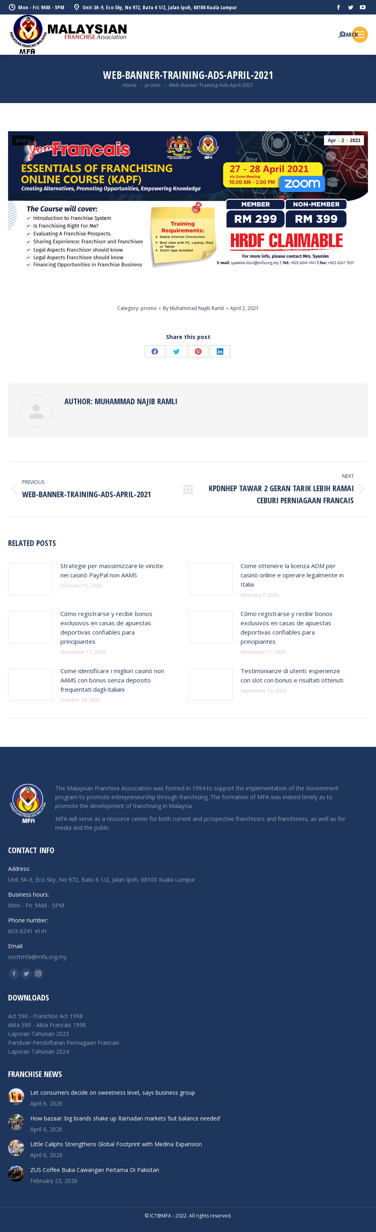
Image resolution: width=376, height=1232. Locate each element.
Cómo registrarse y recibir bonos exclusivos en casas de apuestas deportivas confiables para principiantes (106, 627)
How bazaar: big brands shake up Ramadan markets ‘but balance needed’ (125, 1118)
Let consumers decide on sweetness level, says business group (112, 1092)
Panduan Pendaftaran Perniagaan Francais (63, 1042)
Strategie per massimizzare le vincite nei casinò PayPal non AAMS (111, 570)
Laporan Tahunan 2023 (38, 1034)
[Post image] (30, 579)
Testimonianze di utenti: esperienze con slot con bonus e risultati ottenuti (292, 675)
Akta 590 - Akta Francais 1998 (47, 1025)
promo (23, 140)
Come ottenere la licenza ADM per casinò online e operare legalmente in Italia (292, 575)
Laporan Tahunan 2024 (38, 1051)
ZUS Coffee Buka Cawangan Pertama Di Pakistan (94, 1170)
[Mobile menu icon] (360, 35)
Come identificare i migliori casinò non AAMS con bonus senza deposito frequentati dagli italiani (112, 680)
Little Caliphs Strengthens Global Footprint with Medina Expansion (116, 1144)
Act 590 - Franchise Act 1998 (45, 1016)
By (193, 308)
